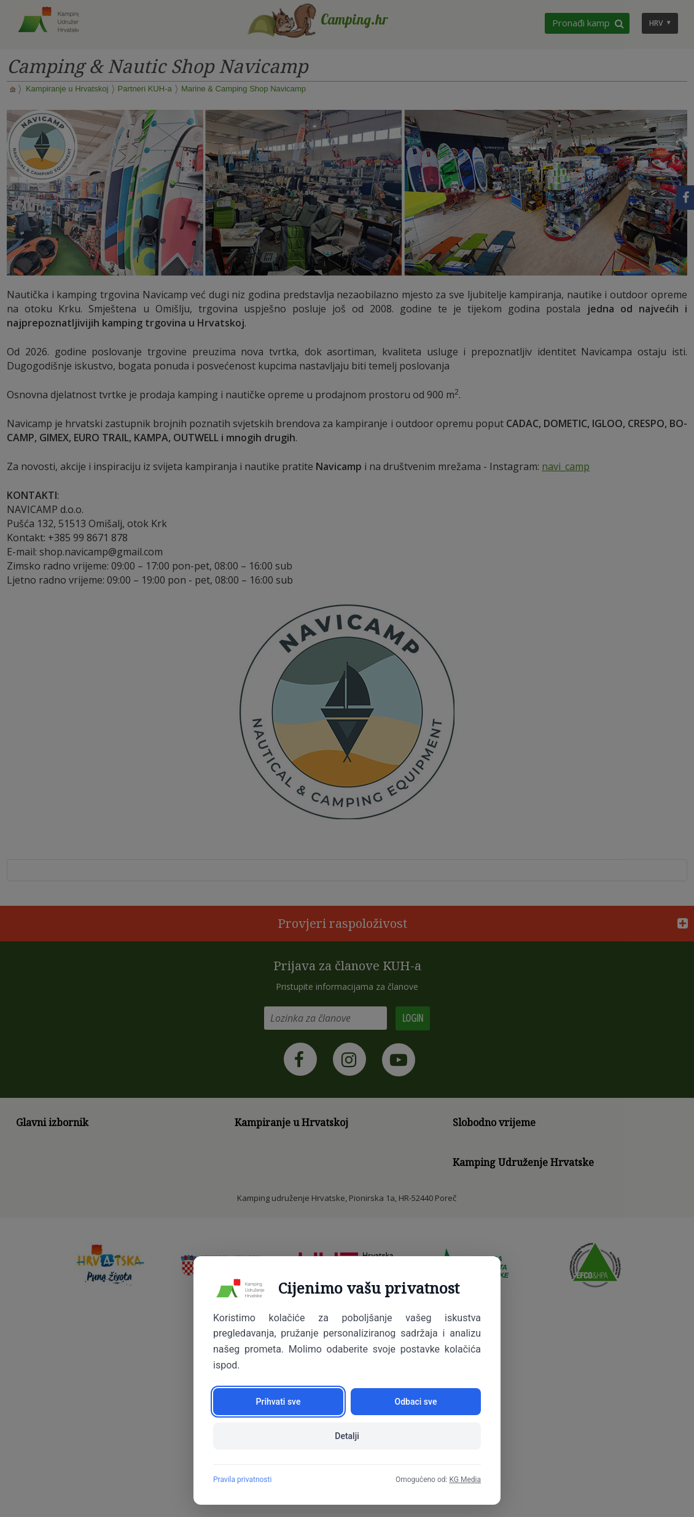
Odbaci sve (416, 1402)
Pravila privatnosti (242, 1479)
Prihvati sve (278, 1402)
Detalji (347, 1436)
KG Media (465, 1479)
